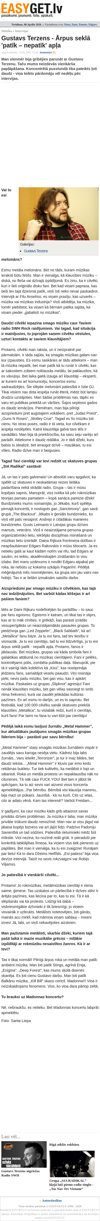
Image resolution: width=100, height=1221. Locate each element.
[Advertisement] (50, 135)
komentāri (48, 52)
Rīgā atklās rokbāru (64, 1144)
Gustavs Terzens (36, 251)
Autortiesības (52, 1200)
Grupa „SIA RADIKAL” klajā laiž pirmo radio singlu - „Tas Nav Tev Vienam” (71, 1185)
